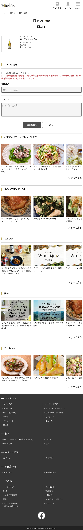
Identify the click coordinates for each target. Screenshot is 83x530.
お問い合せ (49, 495)
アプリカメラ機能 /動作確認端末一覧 (10, 505)
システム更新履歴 (10, 495)
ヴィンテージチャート (54, 413)
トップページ (8, 487)
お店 (47, 444)
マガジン (6, 417)
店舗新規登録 (50, 472)
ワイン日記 (7, 404)
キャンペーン (8, 421)
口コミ (6, 425)
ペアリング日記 (51, 404)
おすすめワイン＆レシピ (55, 408)
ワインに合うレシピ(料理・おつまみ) (18, 439)
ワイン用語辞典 (9, 413)
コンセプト (49, 487)
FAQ (5, 491)
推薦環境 (49, 491)
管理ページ (7, 472)
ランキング (7, 408)
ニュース (49, 421)
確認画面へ (32, 125)
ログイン (6, 458)
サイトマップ (50, 504)
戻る (51, 125)
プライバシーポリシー (54, 499)
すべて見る (75, 178)
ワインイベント (51, 417)
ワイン (48, 439)
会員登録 (49, 458)
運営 (5, 499)
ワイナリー (7, 444)
